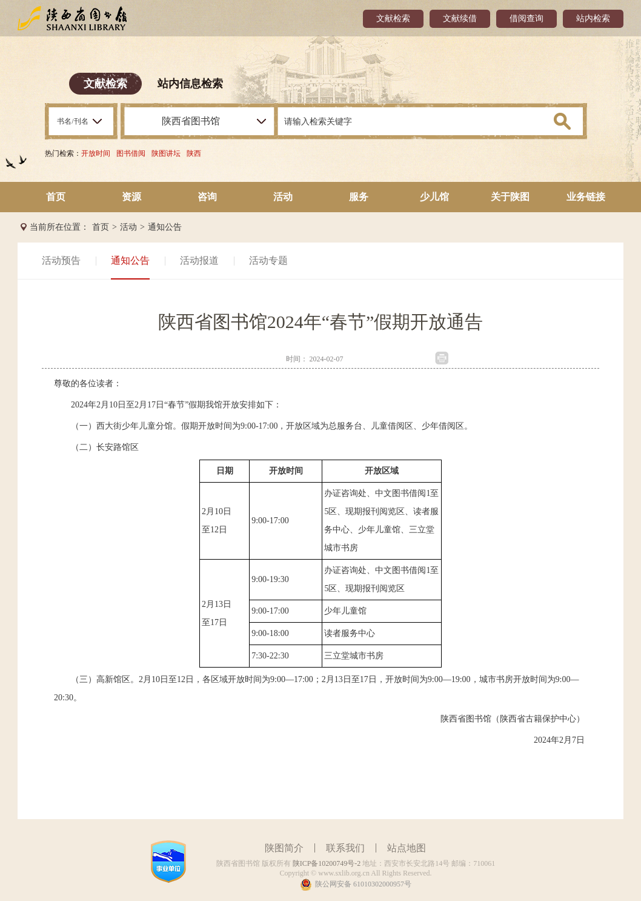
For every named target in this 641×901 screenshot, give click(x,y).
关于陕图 (510, 197)
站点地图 (406, 848)
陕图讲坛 (166, 153)
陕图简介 (284, 848)
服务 (358, 197)
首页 (55, 197)
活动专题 (268, 260)
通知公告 (165, 227)
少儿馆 (434, 197)
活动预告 (61, 260)
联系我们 (345, 848)
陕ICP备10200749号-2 (327, 863)
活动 (283, 197)
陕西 (194, 153)
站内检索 (593, 18)
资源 (131, 197)
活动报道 (199, 260)
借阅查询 (526, 18)
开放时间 (95, 153)
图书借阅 (130, 153)
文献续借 (460, 18)
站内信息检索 (190, 84)
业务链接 (585, 197)
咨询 (207, 197)
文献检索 (393, 18)
